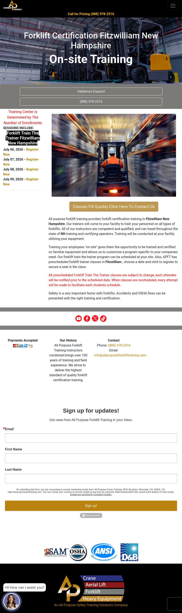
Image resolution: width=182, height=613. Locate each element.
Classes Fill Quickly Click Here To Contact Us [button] (114, 206)
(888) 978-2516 (119, 345)
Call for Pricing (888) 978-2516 (91, 14)
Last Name (13, 469)
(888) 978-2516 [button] (91, 102)
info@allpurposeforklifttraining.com (120, 355)
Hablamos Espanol (91, 91)
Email (9, 429)
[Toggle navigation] (173, 6)
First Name (13, 449)
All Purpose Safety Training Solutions (86, 605)
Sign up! (91, 505)
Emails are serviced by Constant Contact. (91, 494)
